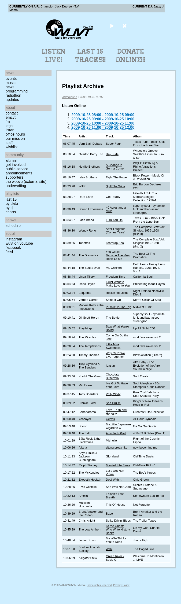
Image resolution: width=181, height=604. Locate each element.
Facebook (13, 248)
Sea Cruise (113, 403)
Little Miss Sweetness (113, 346)
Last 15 (11, 199)
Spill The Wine (115, 186)
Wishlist (12, 147)
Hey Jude (112, 154)
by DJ (10, 208)
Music (10, 83)
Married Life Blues (118, 465)
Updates (12, 100)
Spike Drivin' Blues (118, 520)
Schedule (13, 226)
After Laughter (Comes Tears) (116, 230)
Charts (11, 212)
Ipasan (110, 365)
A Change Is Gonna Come (115, 166)
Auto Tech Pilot (116, 433)
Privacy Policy (121, 585)
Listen (10, 130)
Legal (10, 126)
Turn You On (114, 220)
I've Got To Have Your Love (117, 385)
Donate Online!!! (130, 55)
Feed (9, 252)
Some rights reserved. (99, 585)
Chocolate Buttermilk (112, 376)
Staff (9, 143)
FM (8, 122)
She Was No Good (118, 487)
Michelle (111, 440)
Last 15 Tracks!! (90, 55)
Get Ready (113, 197)
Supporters (14, 177)
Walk (109, 549)
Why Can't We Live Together (115, 354)
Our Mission (15, 138)
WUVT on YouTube (19, 243)
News (10, 87)
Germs (110, 419)
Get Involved (16, 165)
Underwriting (16, 186)
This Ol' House (116, 504)
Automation (69, 97)
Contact (12, 113)
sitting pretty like (116, 447)
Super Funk (113, 143)
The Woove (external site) (26, 182)
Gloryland (112, 456)
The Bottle (112, 317)
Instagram (14, 239)
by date (12, 204)
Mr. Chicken (114, 267)
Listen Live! (54, 55)
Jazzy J (159, 6)
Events (11, 79)
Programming (17, 91)
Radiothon (13, 95)
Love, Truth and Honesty (116, 411)
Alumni (11, 160)
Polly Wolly (113, 394)
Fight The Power (117, 177)
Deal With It (113, 479)
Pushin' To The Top (118, 307)
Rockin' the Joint (117, 293)
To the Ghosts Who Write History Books (118, 529)
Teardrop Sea (115, 243)
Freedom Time (115, 276)
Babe (109, 513)
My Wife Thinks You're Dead (116, 540)
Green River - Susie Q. (115, 557)
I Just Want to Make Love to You (118, 283)
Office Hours (15, 134)
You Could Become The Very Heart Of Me (117, 255)
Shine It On (113, 300)
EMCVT (11, 117)
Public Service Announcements (19, 171)
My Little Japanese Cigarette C (118, 426)
